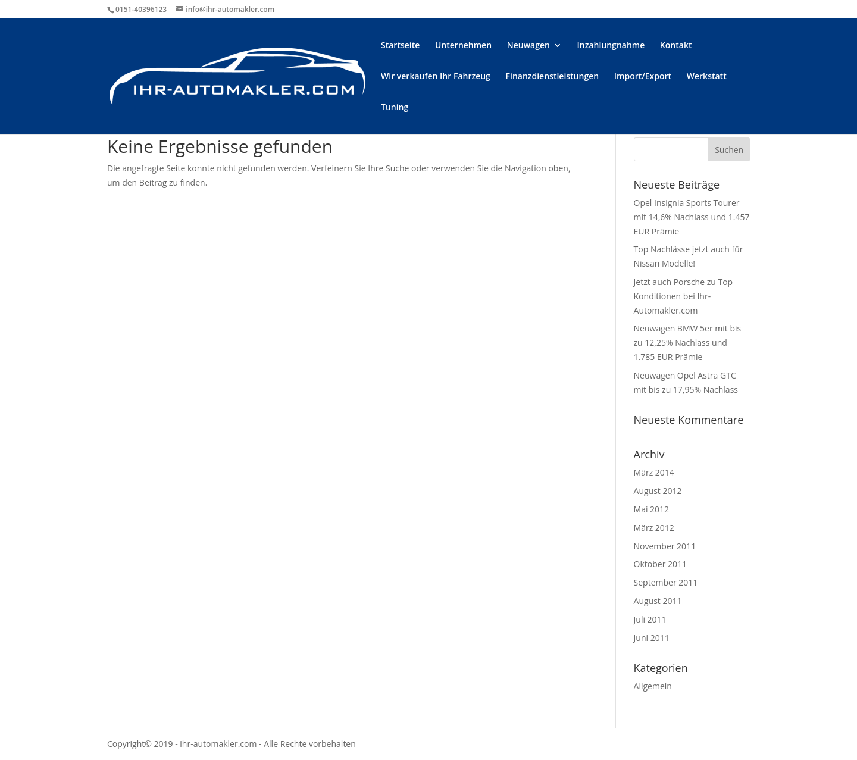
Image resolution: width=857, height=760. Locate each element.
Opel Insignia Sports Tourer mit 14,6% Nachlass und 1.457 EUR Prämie (692, 217)
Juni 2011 (652, 637)
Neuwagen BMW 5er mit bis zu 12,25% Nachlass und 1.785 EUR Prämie (688, 342)
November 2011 (665, 546)
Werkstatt (707, 77)
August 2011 (658, 600)
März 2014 (654, 472)
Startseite (400, 46)
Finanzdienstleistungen (552, 77)
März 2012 (654, 527)
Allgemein (653, 686)
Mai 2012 (652, 509)
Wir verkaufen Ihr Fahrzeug (435, 77)
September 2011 (666, 582)
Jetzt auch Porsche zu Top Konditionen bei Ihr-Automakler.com (683, 296)
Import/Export (642, 77)
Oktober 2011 (660, 564)
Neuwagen (528, 46)
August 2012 (658, 490)
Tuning (394, 107)
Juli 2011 (650, 619)
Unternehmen (463, 46)
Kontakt (676, 46)
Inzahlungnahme (611, 46)
